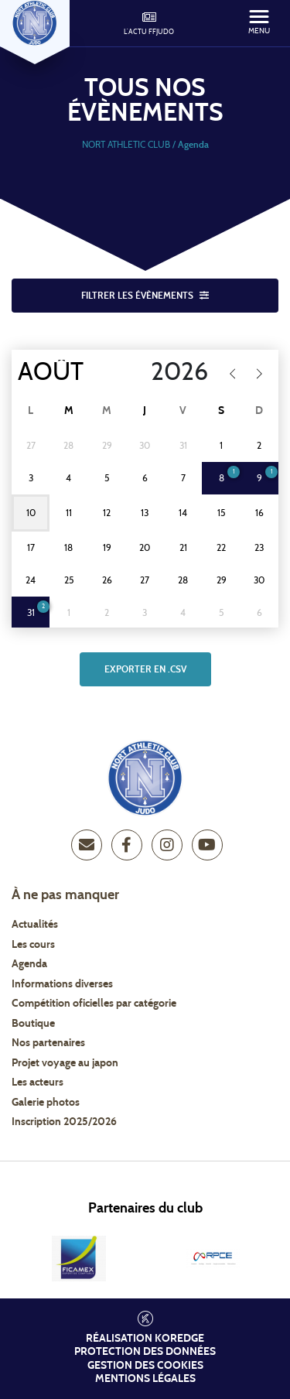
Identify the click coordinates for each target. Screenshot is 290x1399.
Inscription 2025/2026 (64, 1122)
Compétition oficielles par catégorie (94, 1003)
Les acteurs (37, 1082)
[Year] (169, 372)
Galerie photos (46, 1102)
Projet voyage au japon (65, 1063)
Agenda (29, 964)
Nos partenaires (48, 1043)
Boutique (33, 1023)
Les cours (33, 944)
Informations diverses (62, 984)
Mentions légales (145, 1378)
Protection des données (145, 1351)
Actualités (35, 924)
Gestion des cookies (145, 1365)
